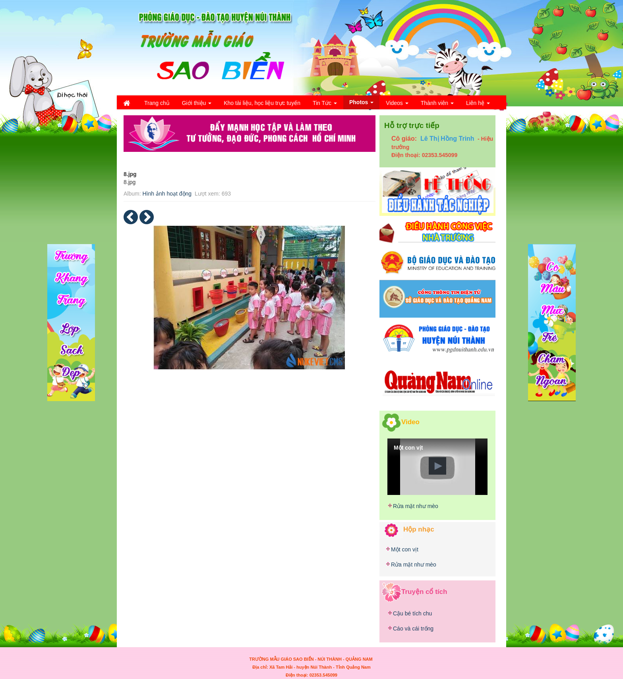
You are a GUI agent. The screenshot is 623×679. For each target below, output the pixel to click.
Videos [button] (397, 105)
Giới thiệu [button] (196, 105)
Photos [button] (361, 104)
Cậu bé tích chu (412, 613)
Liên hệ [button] (478, 105)
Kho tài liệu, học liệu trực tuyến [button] (262, 103)
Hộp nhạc (418, 529)
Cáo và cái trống (413, 628)
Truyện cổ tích (424, 591)
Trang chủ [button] (157, 103)
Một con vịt (404, 549)
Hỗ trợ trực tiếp (411, 125)
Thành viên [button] (437, 105)
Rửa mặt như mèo (415, 506)
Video (410, 421)
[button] (437, 466)
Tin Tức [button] (325, 105)
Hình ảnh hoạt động (167, 193)
